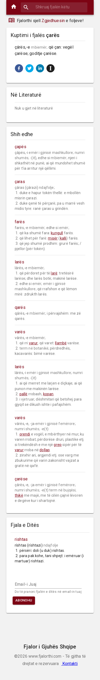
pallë (23, 394)
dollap (44, 450)
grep (58, 445)
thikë (19, 495)
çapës (20, 146)
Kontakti (69, 663)
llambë (61, 343)
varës (20, 331)
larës (19, 261)
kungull (57, 233)
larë (54, 273)
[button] (19, 68)
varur (33, 343)
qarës (20, 307)
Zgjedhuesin (53, 20)
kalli (63, 238)
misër (53, 238)
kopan (48, 394)
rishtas (21, 539)
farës (20, 221)
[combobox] (54, 7)
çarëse (21, 478)
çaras (20, 181)
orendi (24, 434)
